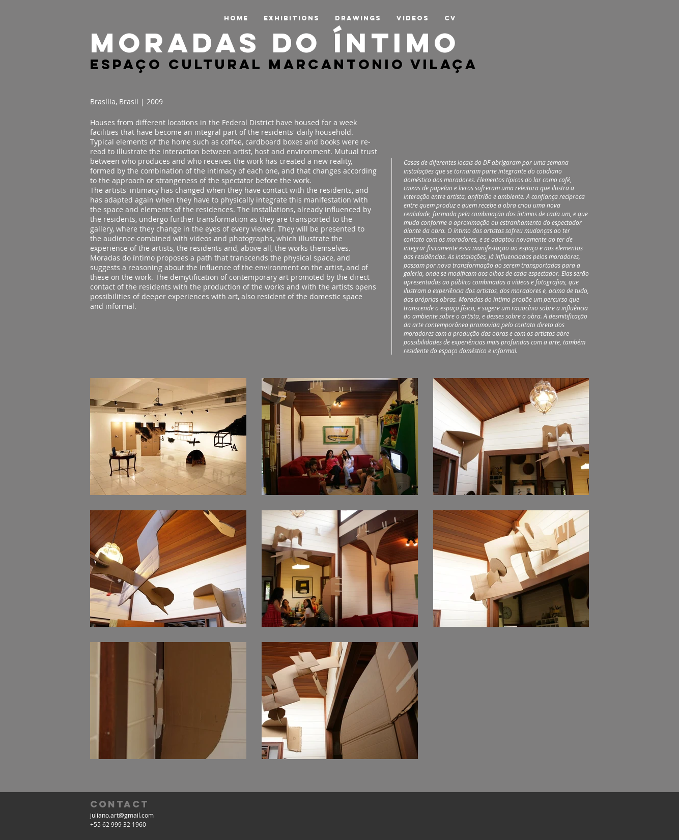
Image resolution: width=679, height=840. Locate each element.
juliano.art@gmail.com (122, 815)
